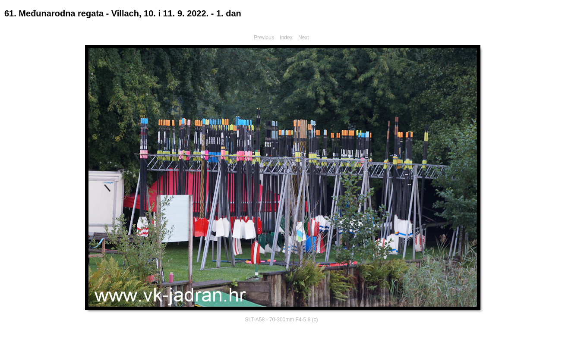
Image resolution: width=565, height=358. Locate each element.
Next (303, 38)
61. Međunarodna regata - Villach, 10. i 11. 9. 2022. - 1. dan (122, 13)
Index (286, 38)
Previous (264, 38)
